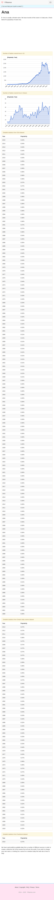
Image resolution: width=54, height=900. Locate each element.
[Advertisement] (27, 38)
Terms (37, 887)
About (16, 887)
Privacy (32, 887)
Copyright (22, 887)
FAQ (27, 887)
